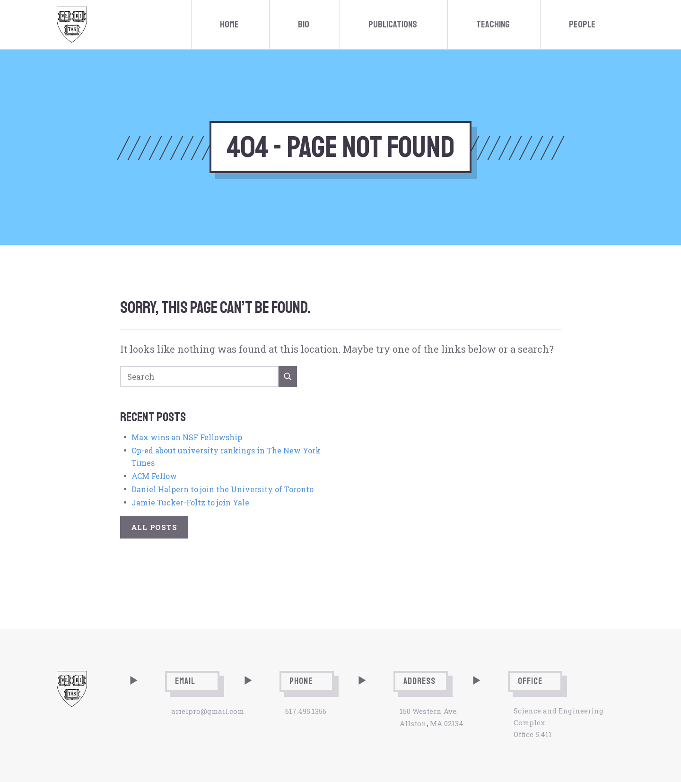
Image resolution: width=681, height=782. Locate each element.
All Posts (154, 527)
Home (229, 24)
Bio (303, 24)
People (582, 24)
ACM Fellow (154, 476)
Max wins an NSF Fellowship (186, 437)
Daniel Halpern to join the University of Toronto (222, 489)
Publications (392, 24)
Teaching (493, 24)
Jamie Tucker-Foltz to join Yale (190, 502)
